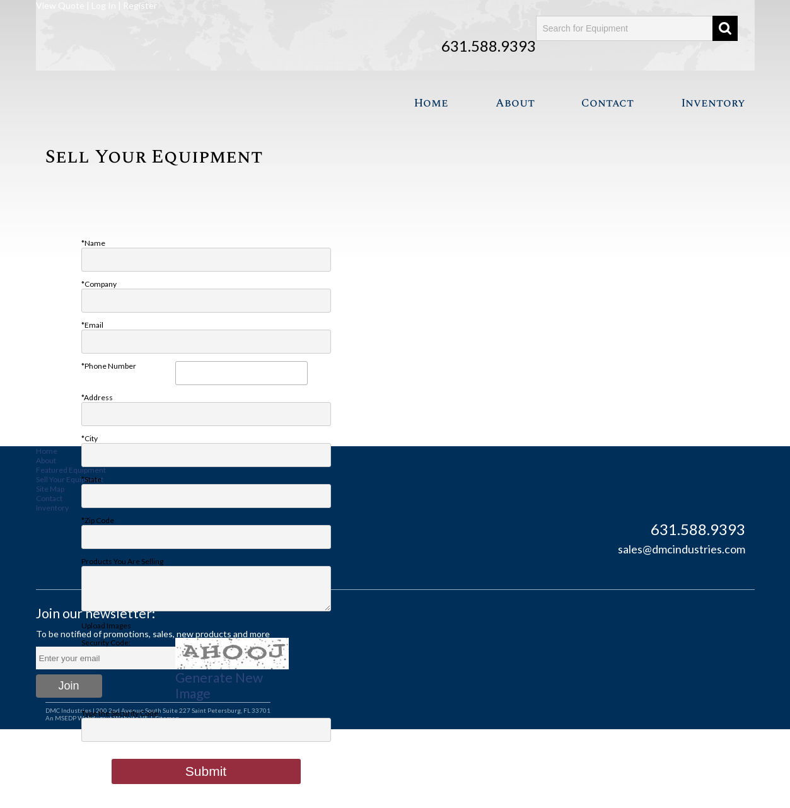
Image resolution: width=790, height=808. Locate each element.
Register (140, 5)
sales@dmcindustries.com (681, 549)
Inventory (713, 103)
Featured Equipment (71, 470)
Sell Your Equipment (69, 479)
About (515, 103)
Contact (607, 103)
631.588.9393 (488, 46)
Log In (103, 5)
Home (431, 103)
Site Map (50, 488)
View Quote (60, 5)
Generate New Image (219, 692)
